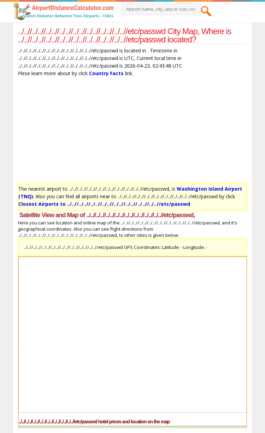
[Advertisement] (132, 131)
